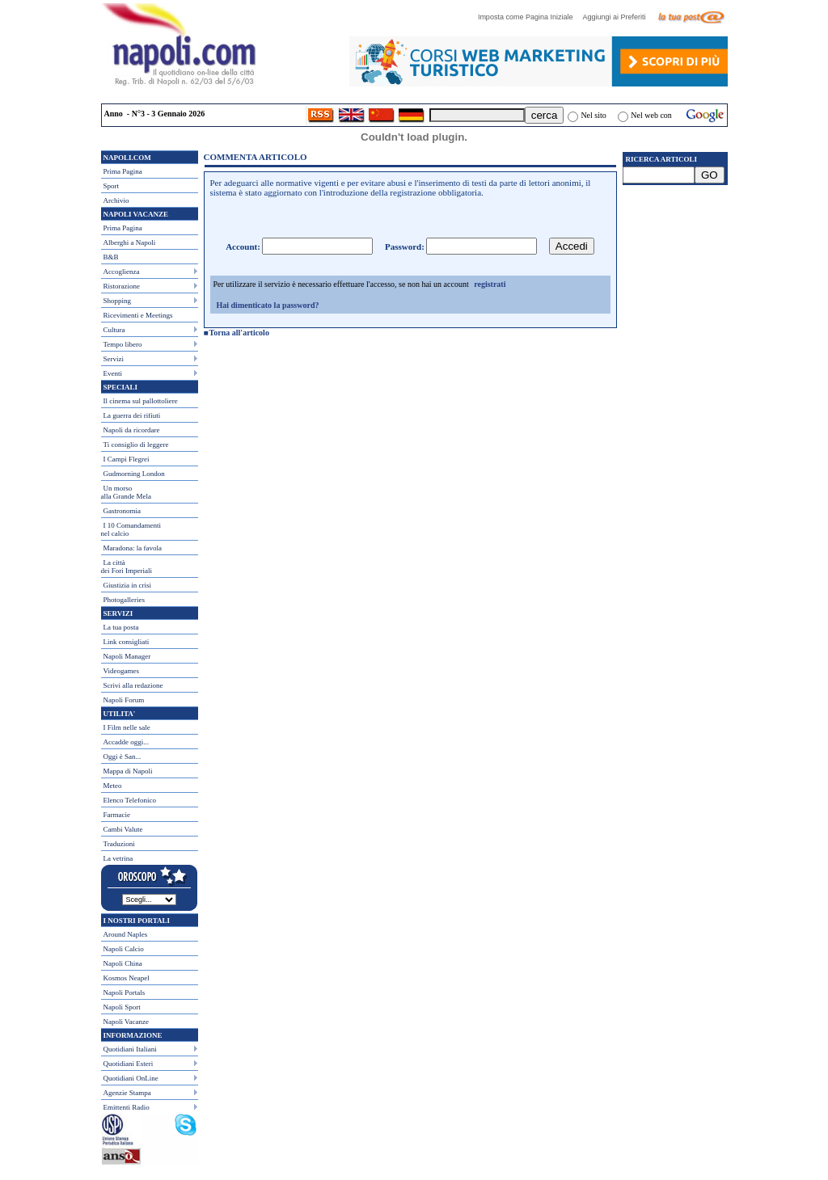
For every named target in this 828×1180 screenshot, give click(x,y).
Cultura (114, 330)
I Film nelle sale (127, 727)
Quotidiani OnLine (131, 1078)
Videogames (121, 671)
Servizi (114, 359)
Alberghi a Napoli (130, 242)
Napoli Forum (124, 700)
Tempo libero (123, 344)
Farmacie (117, 815)
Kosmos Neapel (127, 978)
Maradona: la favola (133, 548)
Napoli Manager (127, 656)
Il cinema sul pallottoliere (141, 401)
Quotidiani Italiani (130, 1049)
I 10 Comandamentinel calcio (131, 529)
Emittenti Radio (127, 1107)
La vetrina (118, 858)
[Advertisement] (675, 284)
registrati (489, 284)
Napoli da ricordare (132, 430)
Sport (112, 186)
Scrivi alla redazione (133, 685)
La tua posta (121, 627)
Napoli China (123, 963)
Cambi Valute (123, 829)
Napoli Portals (125, 992)
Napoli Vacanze (127, 1022)
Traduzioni (119, 844)
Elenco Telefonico (130, 800)
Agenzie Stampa (127, 1093)
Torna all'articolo (239, 332)
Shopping (118, 301)
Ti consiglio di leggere (136, 444)
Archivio (116, 200)
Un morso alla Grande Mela (126, 492)
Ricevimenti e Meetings (138, 315)
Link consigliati (127, 642)
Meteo (113, 786)
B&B (111, 257)
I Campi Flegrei (127, 459)
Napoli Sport (122, 1007)
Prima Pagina (123, 171)
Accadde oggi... (126, 742)
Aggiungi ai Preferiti (617, 17)
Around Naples (126, 934)
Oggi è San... (123, 756)
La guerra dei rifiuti (132, 415)
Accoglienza (122, 272)
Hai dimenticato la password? (268, 305)
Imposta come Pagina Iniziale (529, 17)
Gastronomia (123, 511)
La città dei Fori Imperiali (126, 566)
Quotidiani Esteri (129, 1064)
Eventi (113, 373)
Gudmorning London (134, 474)
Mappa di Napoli (128, 771)
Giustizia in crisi (128, 585)
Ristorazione (122, 286)
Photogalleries (125, 600)
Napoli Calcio (124, 949)
